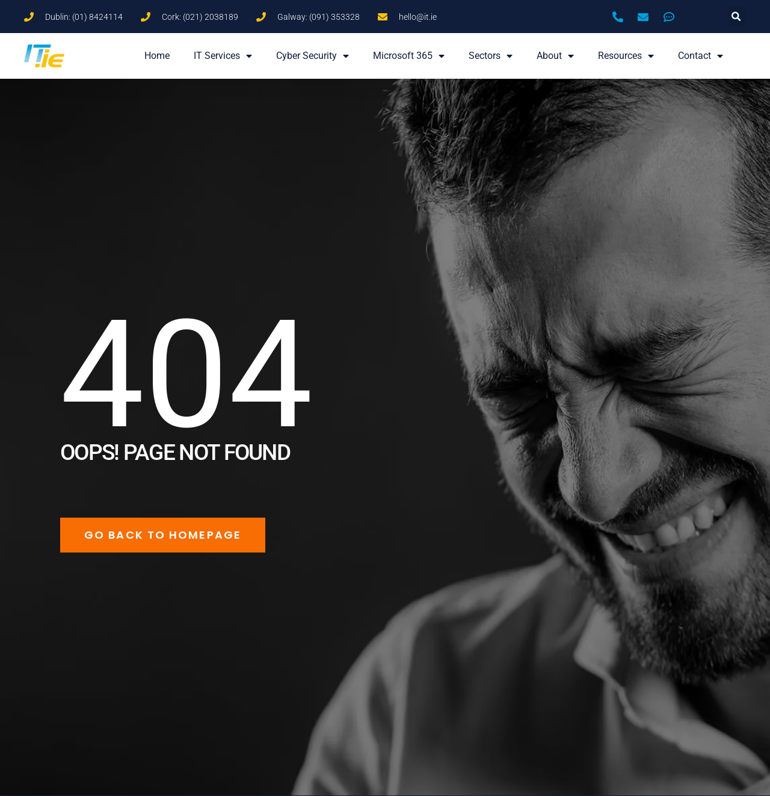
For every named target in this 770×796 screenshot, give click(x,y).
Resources (626, 56)
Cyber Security (312, 56)
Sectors (491, 56)
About (555, 56)
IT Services (223, 56)
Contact (700, 56)
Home (157, 55)
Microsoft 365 (409, 56)
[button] (736, 16)
